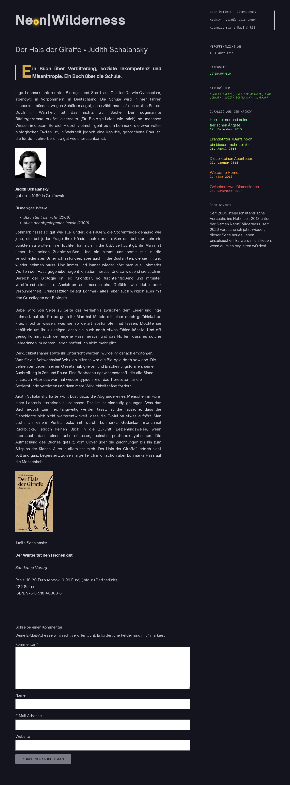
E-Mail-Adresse (28, 715)
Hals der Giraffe (249, 94)
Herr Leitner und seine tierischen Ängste (229, 122)
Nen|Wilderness (71, 20)
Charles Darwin (221, 94)
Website (22, 736)
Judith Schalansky (238, 98)
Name (20, 695)
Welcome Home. (224, 172)
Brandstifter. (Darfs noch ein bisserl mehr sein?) (231, 142)
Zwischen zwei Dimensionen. (235, 186)
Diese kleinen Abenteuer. (231, 158)
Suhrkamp (261, 98)
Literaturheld (220, 74)
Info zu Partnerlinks (100, 580)
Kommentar (26, 644)
